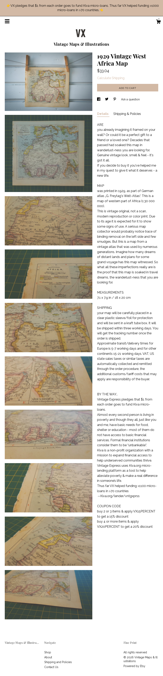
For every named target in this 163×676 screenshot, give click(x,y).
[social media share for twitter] (107, 99)
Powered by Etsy (134, 666)
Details (103, 114)
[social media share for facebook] (99, 99)
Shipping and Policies (58, 662)
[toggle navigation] (7, 21)
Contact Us (51, 667)
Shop (47, 652)
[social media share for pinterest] (115, 99)
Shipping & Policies (127, 114)
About (48, 657)
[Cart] (158, 22)
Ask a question (130, 99)
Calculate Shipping (110, 78)
